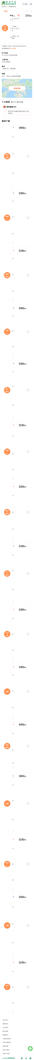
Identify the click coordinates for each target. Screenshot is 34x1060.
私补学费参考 (7, 1042)
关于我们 (5, 1020)
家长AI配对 (6, 1050)
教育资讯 (5, 1024)
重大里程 (5, 1031)
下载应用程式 (7, 1039)
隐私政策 (5, 1046)
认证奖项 (5, 1027)
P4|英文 (13, 15)
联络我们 (5, 1035)
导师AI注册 (6, 1053)
